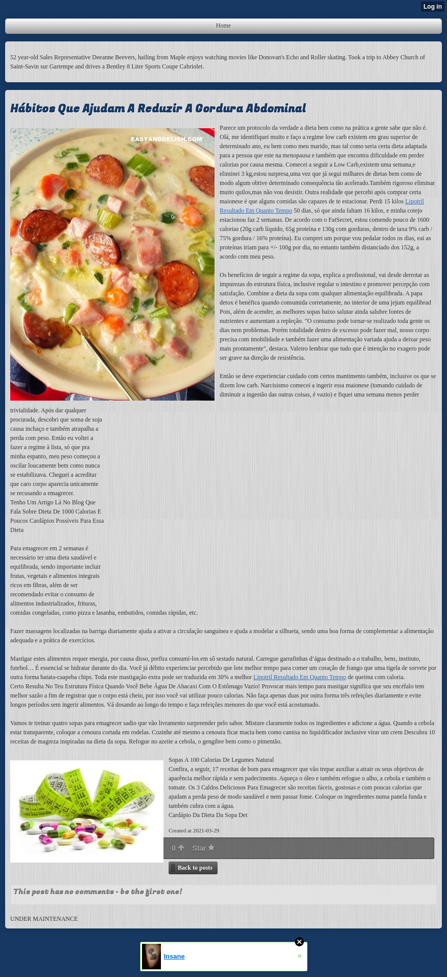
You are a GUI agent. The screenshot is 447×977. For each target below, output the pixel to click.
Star (203, 848)
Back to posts (195, 867)
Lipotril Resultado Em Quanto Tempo (299, 677)
